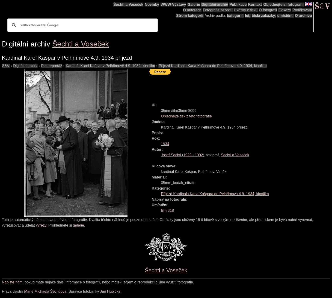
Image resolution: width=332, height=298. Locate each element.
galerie (78, 225)
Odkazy (285, 10)
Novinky (152, 4)
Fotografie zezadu (217, 10)
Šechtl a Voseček (128, 4)
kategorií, (235, 16)
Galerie (193, 4)
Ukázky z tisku (245, 10)
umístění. (285, 16)
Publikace (238, 4)
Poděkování (302, 10)
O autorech (192, 10)
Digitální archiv (215, 4)
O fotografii (268, 10)
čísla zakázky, (264, 16)
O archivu (303, 16)
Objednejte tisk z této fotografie (186, 116)
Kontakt (255, 4)
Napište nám (12, 282)
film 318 (167, 210)
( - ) (182, 155)
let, (247, 16)
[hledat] (82, 25)
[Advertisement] (233, 86)
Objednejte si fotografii (283, 4)
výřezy (41, 225)
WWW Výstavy (173, 4)
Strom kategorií (189, 16)
